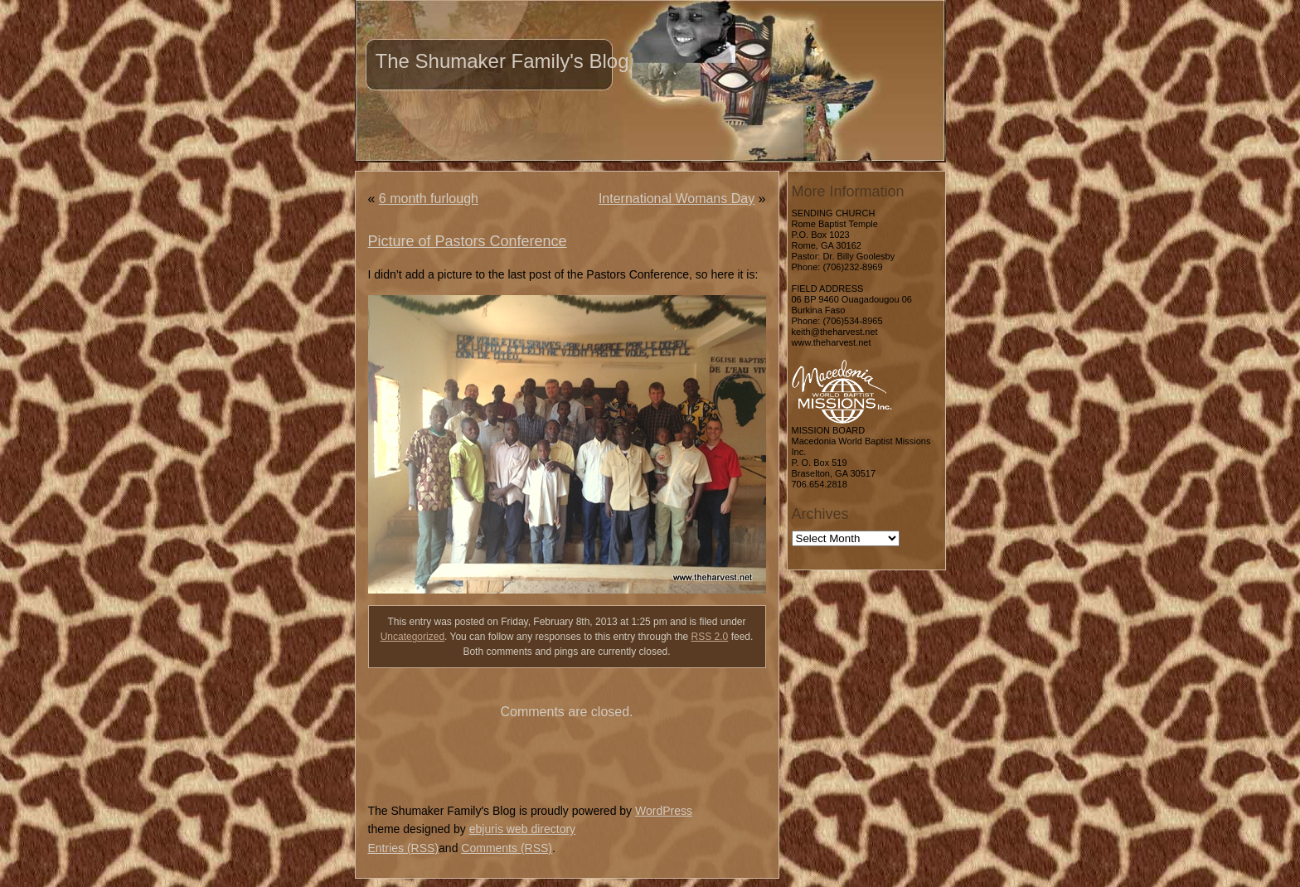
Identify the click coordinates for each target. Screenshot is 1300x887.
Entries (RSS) (403, 848)
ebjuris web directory (522, 829)
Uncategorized (412, 636)
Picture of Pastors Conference (467, 241)
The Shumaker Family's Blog (502, 61)
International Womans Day (676, 198)
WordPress (663, 810)
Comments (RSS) (506, 848)
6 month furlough (428, 198)
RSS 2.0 (710, 636)
